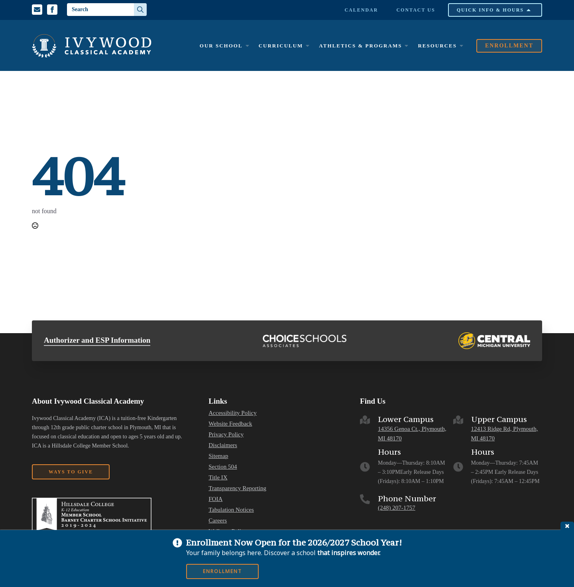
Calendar (361, 10)
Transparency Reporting (237, 488)
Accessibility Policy (232, 413)
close (567, 526)
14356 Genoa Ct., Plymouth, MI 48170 (412, 434)
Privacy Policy (226, 435)
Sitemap (218, 456)
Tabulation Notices (231, 510)
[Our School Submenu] (247, 46)
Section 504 (222, 467)
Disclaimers (222, 445)
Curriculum (281, 46)
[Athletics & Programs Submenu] (406, 46)
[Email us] (37, 9)
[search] (140, 9)
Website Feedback (230, 424)
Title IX (217, 478)
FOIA (215, 499)
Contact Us (415, 10)
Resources (437, 46)
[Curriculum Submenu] (307, 46)
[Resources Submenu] (461, 46)
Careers (217, 521)
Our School (221, 46)
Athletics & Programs (360, 46)
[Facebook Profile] (52, 9)
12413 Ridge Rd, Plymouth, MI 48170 (504, 434)
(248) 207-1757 (396, 508)
